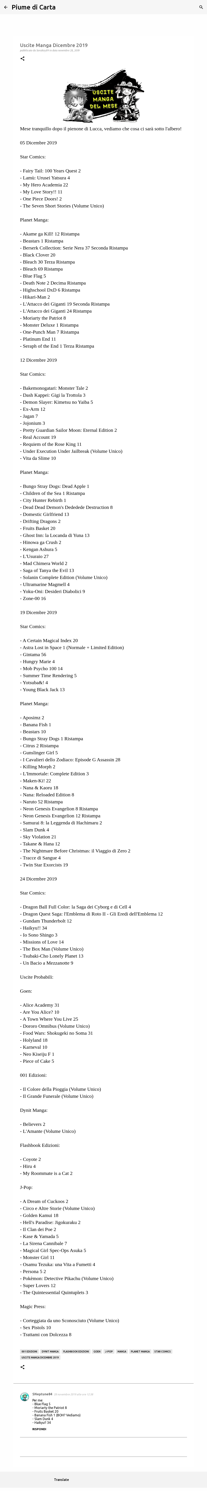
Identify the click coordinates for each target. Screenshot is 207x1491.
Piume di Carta (34, 7)
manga (122, 1351)
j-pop (109, 1351)
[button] (22, 59)
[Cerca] (61, 7)
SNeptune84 (42, 1394)
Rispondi (39, 1429)
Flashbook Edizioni (76, 1351)
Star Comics (162, 1351)
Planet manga (140, 1351)
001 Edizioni (29, 1351)
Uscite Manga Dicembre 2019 (40, 1357)
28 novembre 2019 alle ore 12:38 (73, 1394)
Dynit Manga (50, 1351)
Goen (97, 1351)
